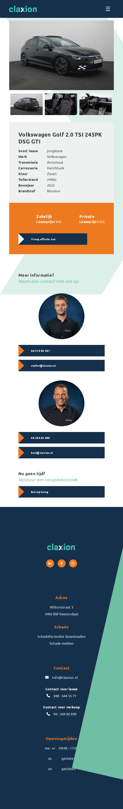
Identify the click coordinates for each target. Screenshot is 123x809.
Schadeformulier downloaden (61, 636)
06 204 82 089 (40, 438)
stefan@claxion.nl (43, 365)
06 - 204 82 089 (61, 714)
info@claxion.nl (61, 677)
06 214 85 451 (40, 350)
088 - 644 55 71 (61, 695)
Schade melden (61, 643)
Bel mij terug (39, 492)
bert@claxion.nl (42, 452)
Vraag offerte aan (43, 239)
